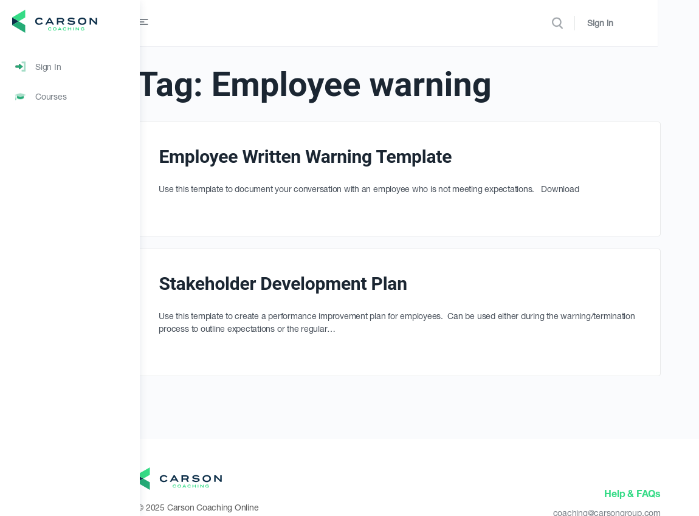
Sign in (641, 23)
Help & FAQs (633, 493)
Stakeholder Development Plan (323, 283)
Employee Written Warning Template (345, 156)
